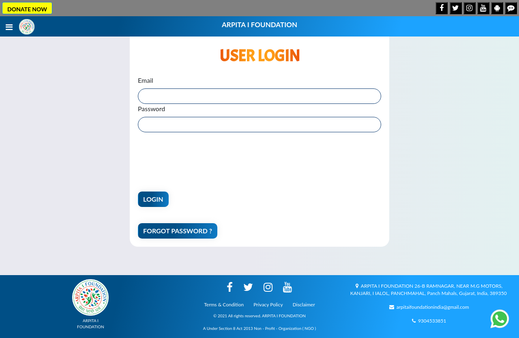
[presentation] (199, 156)
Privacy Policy (268, 304)
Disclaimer (304, 304)
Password (151, 108)
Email (145, 80)
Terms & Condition (224, 304)
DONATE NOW (27, 9)
